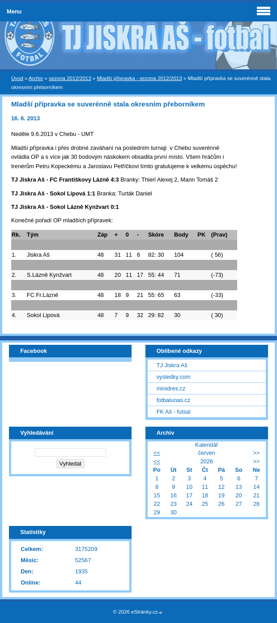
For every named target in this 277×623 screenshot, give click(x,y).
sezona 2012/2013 (70, 78)
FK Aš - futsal (174, 411)
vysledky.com (174, 376)
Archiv (36, 78)
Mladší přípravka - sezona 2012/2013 (139, 78)
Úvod (17, 78)
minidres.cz (171, 388)
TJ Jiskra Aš (172, 365)
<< (156, 452)
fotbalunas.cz (173, 400)
